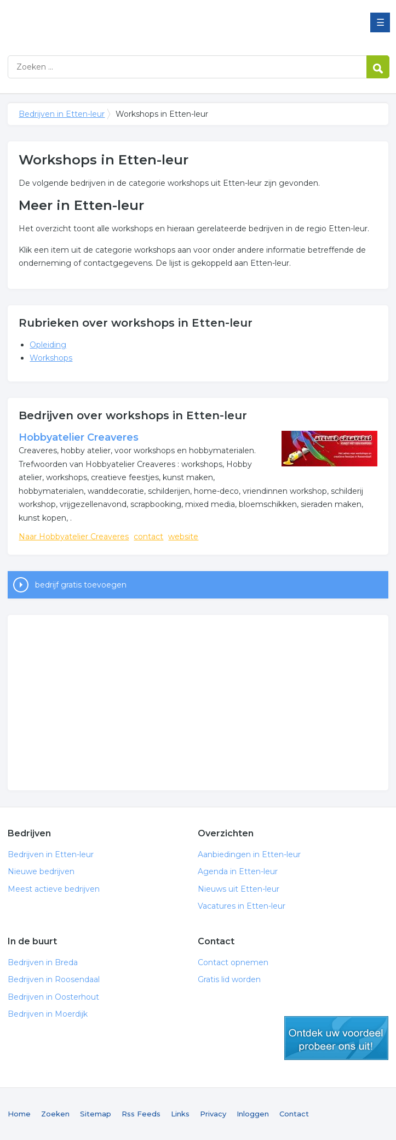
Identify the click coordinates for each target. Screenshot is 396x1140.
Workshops (51, 358)
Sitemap (95, 1113)
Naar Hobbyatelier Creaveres (74, 537)
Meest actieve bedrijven (54, 889)
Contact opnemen (233, 962)
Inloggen (253, 1113)
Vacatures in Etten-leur (241, 906)
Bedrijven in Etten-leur (145, 23)
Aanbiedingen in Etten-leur (249, 854)
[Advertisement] (198, 702)
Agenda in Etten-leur (238, 871)
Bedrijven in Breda (43, 962)
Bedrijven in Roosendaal (54, 979)
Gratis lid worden (229, 979)
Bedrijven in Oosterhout (53, 997)
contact (148, 537)
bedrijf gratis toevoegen (81, 585)
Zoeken (55, 1113)
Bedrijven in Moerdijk (48, 1014)
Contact (294, 1113)
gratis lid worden (336, 1038)
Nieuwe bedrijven (41, 871)
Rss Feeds (141, 1113)
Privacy (213, 1113)
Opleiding (48, 345)
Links (180, 1113)
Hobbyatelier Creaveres (79, 437)
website (183, 537)
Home (19, 1113)
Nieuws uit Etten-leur (238, 889)
